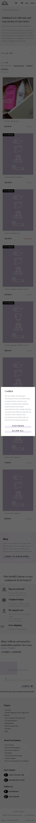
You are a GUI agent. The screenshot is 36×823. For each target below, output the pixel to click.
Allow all (18, 431)
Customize (18, 426)
